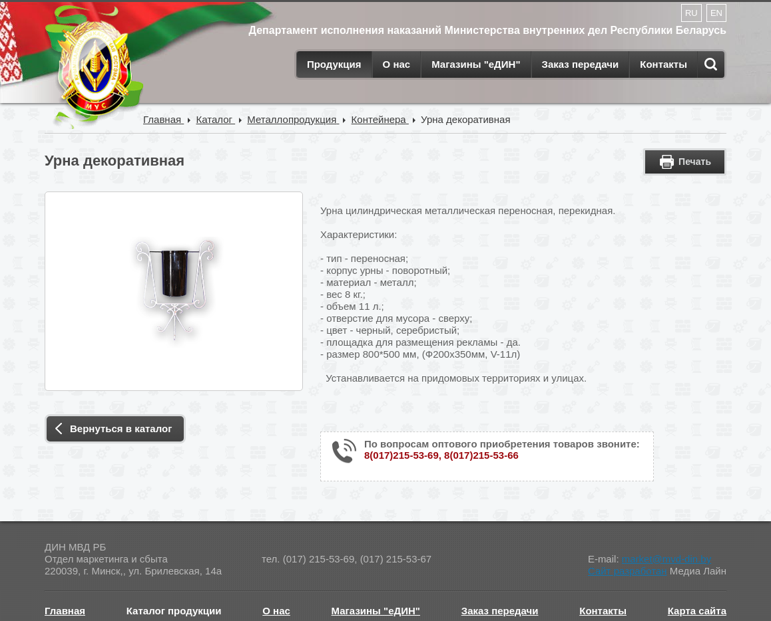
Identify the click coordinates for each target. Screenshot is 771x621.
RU (691, 13)
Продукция (334, 64)
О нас (397, 64)
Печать (694, 161)
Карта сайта (697, 610)
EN (716, 13)
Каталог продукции (174, 610)
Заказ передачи (580, 64)
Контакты (663, 64)
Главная (65, 610)
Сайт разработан (627, 570)
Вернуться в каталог (121, 428)
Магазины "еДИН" (475, 64)
